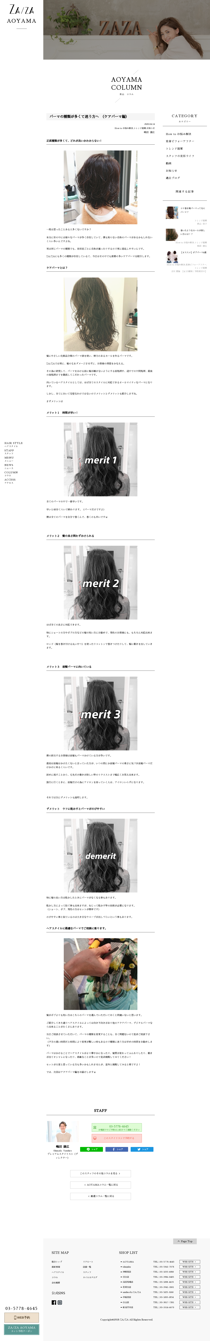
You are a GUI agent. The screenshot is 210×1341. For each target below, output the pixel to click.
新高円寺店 (128, 1307)
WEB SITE (188, 1262)
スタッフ (87, 1272)
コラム (55, 1277)
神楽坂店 (127, 1272)
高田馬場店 (128, 1282)
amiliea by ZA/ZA (132, 1292)
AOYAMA (128, 1262)
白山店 (126, 1302)
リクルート (88, 1262)
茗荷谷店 (127, 1287)
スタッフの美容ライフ (180, 156)
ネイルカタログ (90, 1277)
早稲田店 (127, 1297)
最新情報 (56, 1267)
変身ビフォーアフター (180, 141)
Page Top (186, 1241)
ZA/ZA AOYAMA (22, 1329)
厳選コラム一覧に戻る (102, 1196)
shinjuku (127, 1267)
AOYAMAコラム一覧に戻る (102, 1185)
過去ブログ (173, 178)
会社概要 (56, 1283)
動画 (169, 163)
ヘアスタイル (58, 1272)
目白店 (126, 1277)
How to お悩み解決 (178, 134)
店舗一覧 (87, 1267)
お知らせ (171, 171)
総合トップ (57, 1262)
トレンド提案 (174, 148)
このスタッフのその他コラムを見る (99, 1173)
